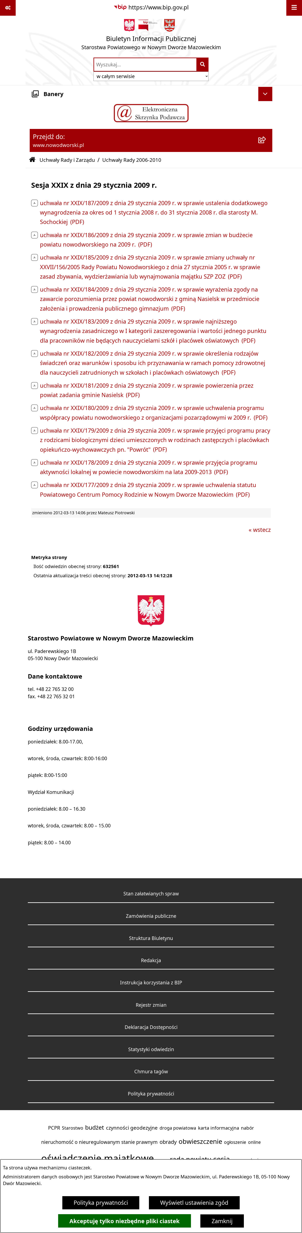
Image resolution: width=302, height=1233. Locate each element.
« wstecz (260, 530)
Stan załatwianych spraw (151, 893)
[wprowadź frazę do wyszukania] (145, 65)
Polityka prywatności (101, 1202)
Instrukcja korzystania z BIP (151, 982)
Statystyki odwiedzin (151, 1049)
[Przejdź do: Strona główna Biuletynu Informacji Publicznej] (32, 160)
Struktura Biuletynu (151, 938)
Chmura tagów (151, 1071)
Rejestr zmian (151, 1005)
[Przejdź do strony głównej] (151, 36)
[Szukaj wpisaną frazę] (203, 65)
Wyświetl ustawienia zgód (194, 1202)
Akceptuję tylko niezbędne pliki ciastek (124, 1221)
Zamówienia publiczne (151, 916)
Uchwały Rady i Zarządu (67, 160)
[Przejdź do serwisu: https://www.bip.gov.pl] (151, 7)
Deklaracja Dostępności (151, 1027)
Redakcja (151, 960)
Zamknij (222, 1221)
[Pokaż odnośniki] (8, 8)
